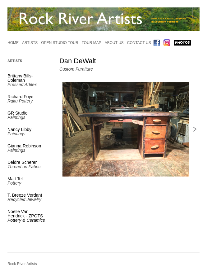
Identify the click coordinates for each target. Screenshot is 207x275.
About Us (114, 43)
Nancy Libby (19, 129)
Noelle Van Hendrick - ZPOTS (26, 216)
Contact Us (139, 43)
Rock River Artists (22, 264)
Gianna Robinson (24, 145)
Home (13, 43)
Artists (30, 43)
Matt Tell (15, 178)
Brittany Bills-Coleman (20, 78)
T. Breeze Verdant (24, 195)
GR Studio (17, 113)
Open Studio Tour (59, 43)
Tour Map (91, 43)
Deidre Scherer (22, 162)
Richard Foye (20, 96)
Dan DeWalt (77, 61)
